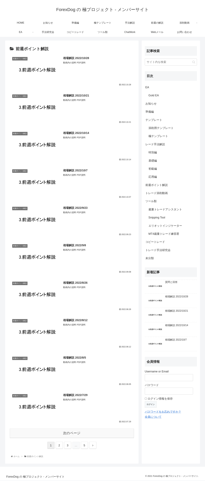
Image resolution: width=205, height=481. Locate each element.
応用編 (153, 176)
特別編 (153, 152)
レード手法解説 (155, 144)
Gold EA (154, 95)
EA (147, 87)
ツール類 (151, 201)
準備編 (149, 111)
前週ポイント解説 (156, 185)
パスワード (152, 385)
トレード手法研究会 (158, 250)
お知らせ (151, 103)
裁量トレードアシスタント (165, 209)
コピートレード (155, 241)
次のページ (72, 434)
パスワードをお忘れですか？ (163, 411)
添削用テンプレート (161, 128)
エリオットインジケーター (165, 225)
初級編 (153, 168)
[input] (171, 62)
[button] (193, 62)
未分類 (149, 258)
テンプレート (153, 119)
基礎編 (153, 160)
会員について (153, 416)
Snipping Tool (157, 217)
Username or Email (157, 371)
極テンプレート (158, 136)
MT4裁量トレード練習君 (164, 233)
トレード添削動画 (156, 193)
